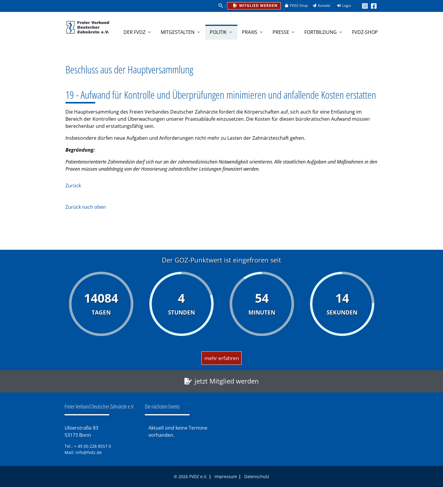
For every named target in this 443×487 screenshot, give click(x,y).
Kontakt (319, 5)
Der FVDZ (137, 32)
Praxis (253, 32)
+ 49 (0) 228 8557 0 (92, 446)
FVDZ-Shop (294, 5)
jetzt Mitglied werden (227, 381)
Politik (221, 32)
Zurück (73, 185)
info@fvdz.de (89, 452)
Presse (284, 32)
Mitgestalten (181, 32)
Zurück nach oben (85, 207)
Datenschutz (256, 476)
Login (342, 5)
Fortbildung (323, 32)
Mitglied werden (253, 5)
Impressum (226, 476)
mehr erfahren (221, 358)
